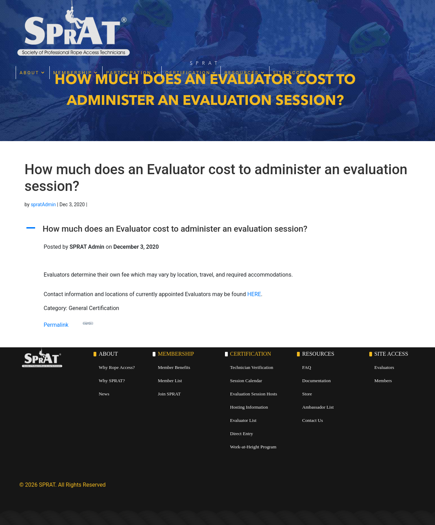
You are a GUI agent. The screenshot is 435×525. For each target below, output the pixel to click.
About (110, 17)
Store (307, 393)
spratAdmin (43, 204)
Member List (170, 380)
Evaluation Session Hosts (253, 393)
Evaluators (384, 367)
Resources (322, 17)
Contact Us (312, 420)
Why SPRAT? (112, 380)
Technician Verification (251, 367)
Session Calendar (246, 380)
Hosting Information (249, 407)
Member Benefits (174, 367)
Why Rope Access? (117, 367)
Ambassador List (318, 407)
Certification (268, 17)
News (104, 393)
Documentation (316, 380)
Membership (153, 17)
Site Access (372, 17)
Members (383, 380)
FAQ (306, 367)
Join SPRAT (169, 393)
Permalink (68, 323)
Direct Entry (241, 433)
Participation (209, 17)
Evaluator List (243, 420)
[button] (218, 230)
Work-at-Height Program (253, 446)
